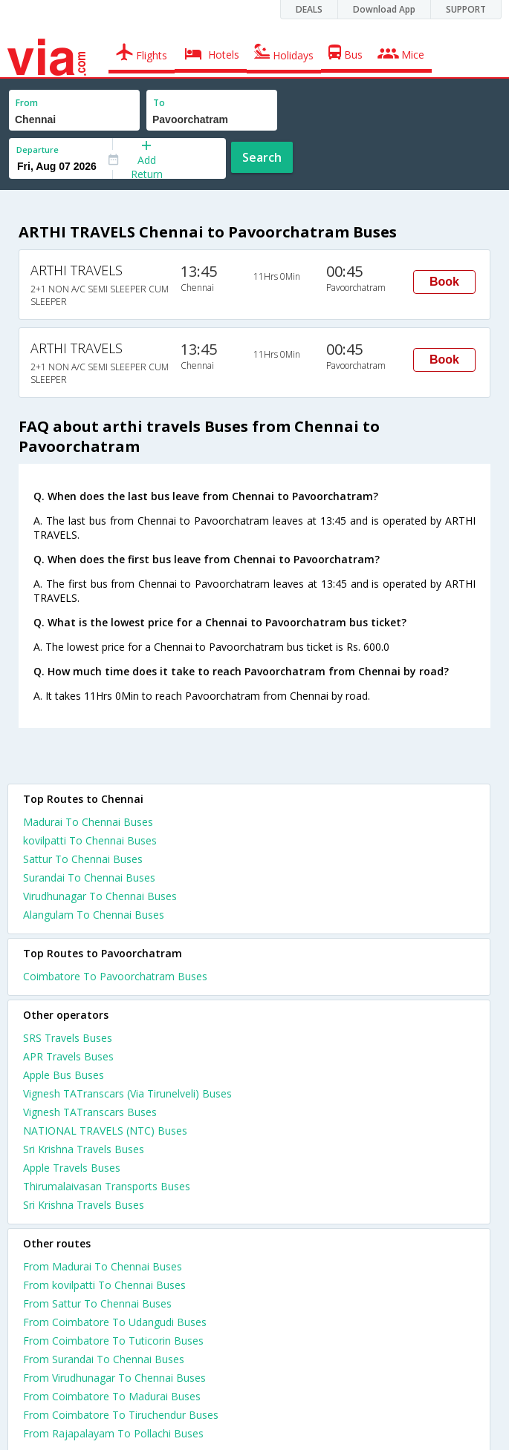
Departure (37, 149)
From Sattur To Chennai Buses (97, 1303)
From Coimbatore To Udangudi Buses (115, 1322)
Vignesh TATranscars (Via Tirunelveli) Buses (127, 1093)
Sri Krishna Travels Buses (83, 1149)
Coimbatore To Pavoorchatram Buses (115, 976)
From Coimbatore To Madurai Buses (112, 1396)
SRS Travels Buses (67, 1038)
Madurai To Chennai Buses (88, 822)
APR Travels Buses (68, 1056)
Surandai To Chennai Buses (89, 877)
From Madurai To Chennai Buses (102, 1266)
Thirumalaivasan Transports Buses (106, 1186)
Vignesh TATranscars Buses (90, 1112)
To (159, 102)
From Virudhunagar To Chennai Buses (114, 1378)
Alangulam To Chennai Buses (93, 915)
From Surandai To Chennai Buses (103, 1359)
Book (444, 281)
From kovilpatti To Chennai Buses (104, 1285)
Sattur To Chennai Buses (83, 859)
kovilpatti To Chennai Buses (90, 840)
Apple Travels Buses (71, 1168)
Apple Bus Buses (63, 1075)
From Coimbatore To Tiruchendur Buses (120, 1415)
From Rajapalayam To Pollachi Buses (113, 1433)
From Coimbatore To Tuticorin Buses (113, 1340)
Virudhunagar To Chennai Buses (100, 896)
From (27, 102)
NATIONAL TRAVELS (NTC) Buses (105, 1130)
